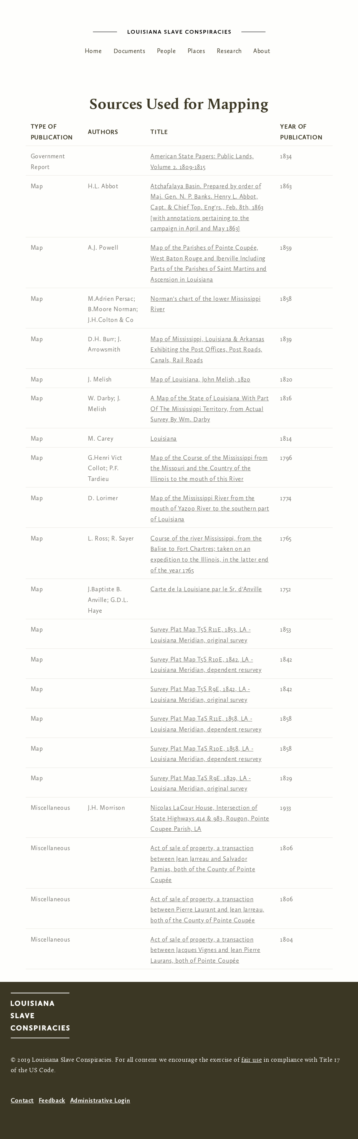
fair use (251, 1060)
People (166, 51)
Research (229, 51)
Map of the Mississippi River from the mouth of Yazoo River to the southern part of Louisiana (209, 508)
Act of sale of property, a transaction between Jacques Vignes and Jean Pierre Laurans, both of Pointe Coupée (205, 950)
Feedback (52, 1100)
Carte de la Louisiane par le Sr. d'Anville (206, 589)
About (261, 51)
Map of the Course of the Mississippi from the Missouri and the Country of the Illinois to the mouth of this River (208, 468)
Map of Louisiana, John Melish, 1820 (200, 379)
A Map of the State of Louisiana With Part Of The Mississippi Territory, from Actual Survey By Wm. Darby (209, 409)
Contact (22, 1100)
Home (93, 51)
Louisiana (163, 438)
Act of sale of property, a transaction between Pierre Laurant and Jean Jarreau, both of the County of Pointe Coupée (207, 909)
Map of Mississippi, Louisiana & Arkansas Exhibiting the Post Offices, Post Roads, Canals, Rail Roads (207, 349)
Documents (129, 51)
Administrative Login (100, 1100)
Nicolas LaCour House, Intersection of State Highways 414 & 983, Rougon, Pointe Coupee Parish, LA (209, 818)
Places (196, 51)
